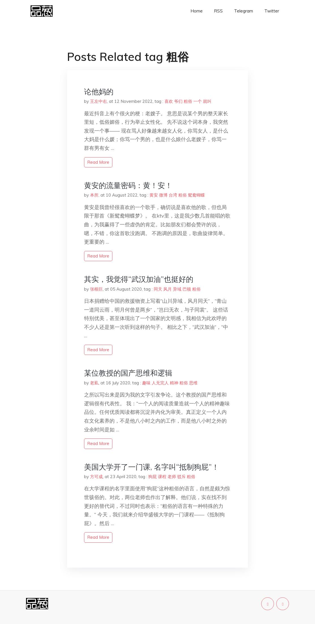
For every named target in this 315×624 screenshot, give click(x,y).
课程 (162, 476)
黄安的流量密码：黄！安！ (128, 185)
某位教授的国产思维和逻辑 (128, 373)
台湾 (173, 195)
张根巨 (96, 289)
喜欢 (168, 101)
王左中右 (98, 101)
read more (98, 162)
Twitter (271, 11)
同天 (158, 289)
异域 (177, 289)
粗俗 (188, 101)
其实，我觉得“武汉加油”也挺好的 (138, 279)
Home (196, 11)
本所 (94, 195)
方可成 (96, 476)
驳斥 (181, 476)
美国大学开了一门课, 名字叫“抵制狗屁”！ (151, 467)
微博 (163, 195)
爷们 (178, 101)
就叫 (207, 101)
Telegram (243, 11)
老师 (172, 476)
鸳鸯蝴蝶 (196, 195)
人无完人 (160, 383)
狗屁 (152, 476)
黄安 (153, 195)
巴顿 (187, 289)
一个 (197, 101)
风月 (167, 289)
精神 (174, 383)
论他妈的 (98, 91)
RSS (218, 11)
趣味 (146, 383)
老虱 (94, 383)
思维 (193, 383)
